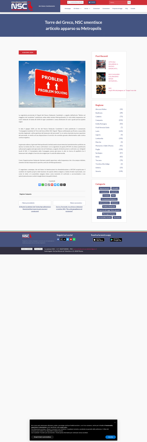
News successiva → (76, 203)
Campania (99, 120)
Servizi (87, 8)
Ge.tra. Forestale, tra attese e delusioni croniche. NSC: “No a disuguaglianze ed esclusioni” (69, 209)
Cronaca (106, 195)
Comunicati (96, 8)
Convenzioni (106, 8)
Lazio (97, 131)
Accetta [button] (110, 437)
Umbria (98, 168)
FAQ (126, 8)
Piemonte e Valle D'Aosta (104, 146)
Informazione (104, 203)
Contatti (133, 8)
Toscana (98, 160)
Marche (98, 142)
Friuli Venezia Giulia (102, 127)
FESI (113, 195)
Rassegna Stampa (109, 214)
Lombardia (99, 138)
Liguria (98, 135)
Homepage (68, 8)
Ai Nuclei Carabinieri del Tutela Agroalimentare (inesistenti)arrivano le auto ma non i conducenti (35, 209)
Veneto (98, 171)
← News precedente (27, 203)
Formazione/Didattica (109, 199)
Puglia (98, 149)
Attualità (115, 188)
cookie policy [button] (63, 427)
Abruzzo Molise (101, 109)
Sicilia (97, 157)
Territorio (117, 217)
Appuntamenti (105, 188)
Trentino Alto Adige (103, 164)
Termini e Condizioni (27, 248)
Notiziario (115, 203)
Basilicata (99, 113)
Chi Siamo (77, 8)
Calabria (98, 116)
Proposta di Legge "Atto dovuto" (109, 210)
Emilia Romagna (101, 124)
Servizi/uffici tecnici (104, 217)
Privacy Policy (38, 248)
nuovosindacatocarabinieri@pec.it (85, 249)
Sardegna (99, 153)
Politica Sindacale (109, 206)
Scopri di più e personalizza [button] (42, 437)
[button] (114, 422)
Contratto (114, 192)
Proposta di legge (117, 8)
